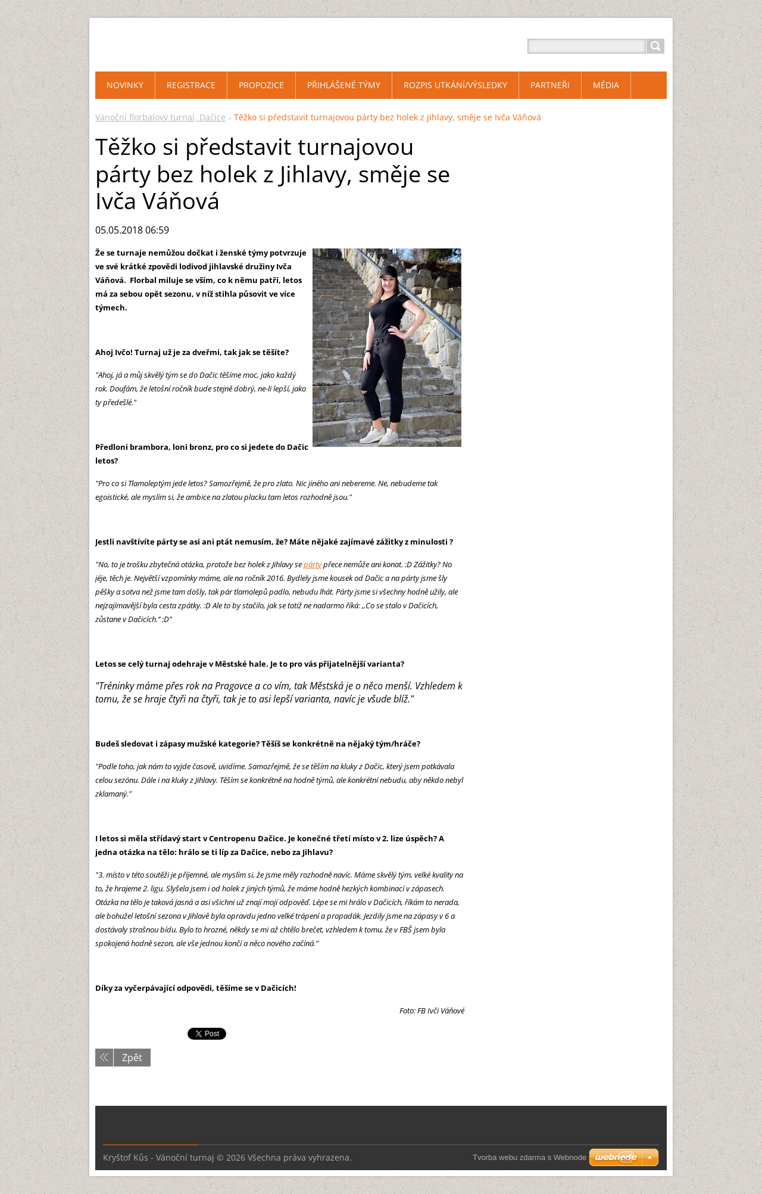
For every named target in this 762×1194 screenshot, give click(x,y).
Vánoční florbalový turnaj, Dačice (160, 117)
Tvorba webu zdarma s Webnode (529, 1157)
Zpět (132, 1057)
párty (312, 564)
